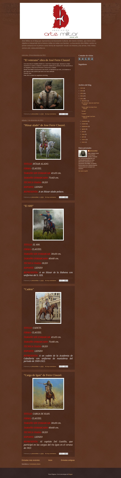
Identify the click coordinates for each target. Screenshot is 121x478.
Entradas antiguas (68, 460)
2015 (81, 88)
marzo (83, 139)
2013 (81, 93)
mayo (83, 134)
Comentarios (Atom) (34, 464)
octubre (84, 123)
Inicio (50, 460)
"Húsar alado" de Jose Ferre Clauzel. (44, 125)
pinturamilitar (94, 151)
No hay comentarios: (51, 114)
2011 (81, 98)
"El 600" (29, 205)
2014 (81, 90)
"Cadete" (29, 289)
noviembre (85, 121)
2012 (81, 96)
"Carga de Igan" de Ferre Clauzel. (43, 375)
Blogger (70, 474)
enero (83, 142)
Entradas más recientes (31, 460)
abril (83, 137)
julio (83, 131)
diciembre (84, 101)
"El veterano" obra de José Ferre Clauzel (47, 60)
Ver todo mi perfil (83, 171)
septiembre (85, 126)
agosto (84, 129)
